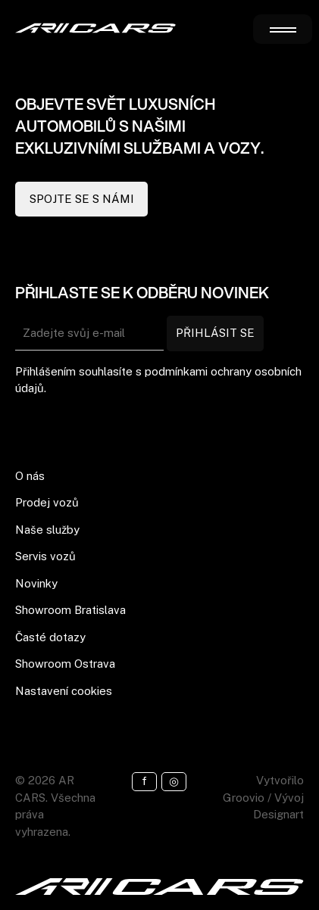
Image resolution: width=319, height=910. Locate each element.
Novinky (36, 583)
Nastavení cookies (63, 690)
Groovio (243, 797)
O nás (30, 475)
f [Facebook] (144, 780)
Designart (278, 814)
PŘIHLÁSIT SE (215, 332)
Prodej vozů (47, 502)
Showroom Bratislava (70, 609)
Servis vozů (45, 556)
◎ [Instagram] (173, 780)
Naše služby (47, 529)
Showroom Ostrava (65, 663)
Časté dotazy (50, 637)
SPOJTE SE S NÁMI (82, 198)
